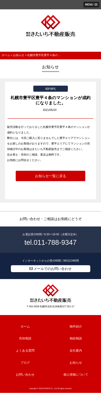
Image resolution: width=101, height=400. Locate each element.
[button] (91, 4)
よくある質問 (25, 350)
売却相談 (25, 338)
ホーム (25, 326)
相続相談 (76, 338)
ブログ (25, 362)
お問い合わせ (25, 374)
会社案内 (76, 350)
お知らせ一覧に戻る (50, 176)
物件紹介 (76, 326)
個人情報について (75, 374)
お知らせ (76, 362)
